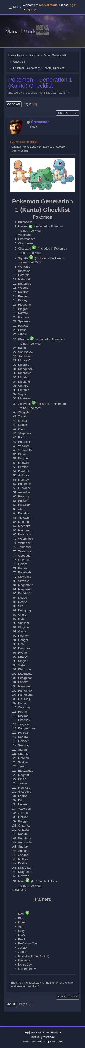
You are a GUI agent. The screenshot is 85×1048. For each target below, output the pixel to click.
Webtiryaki (49, 1037)
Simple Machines (53, 1041)
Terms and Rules (40, 1032)
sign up (31, 9)
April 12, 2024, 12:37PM (23, 142)
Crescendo (40, 122)
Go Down (13, 104)
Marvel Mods (20, 31)
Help (26, 1032)
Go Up (11, 1004)
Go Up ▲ (56, 1032)
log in (73, 5)
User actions (67, 113)
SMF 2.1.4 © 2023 (32, 1041)
